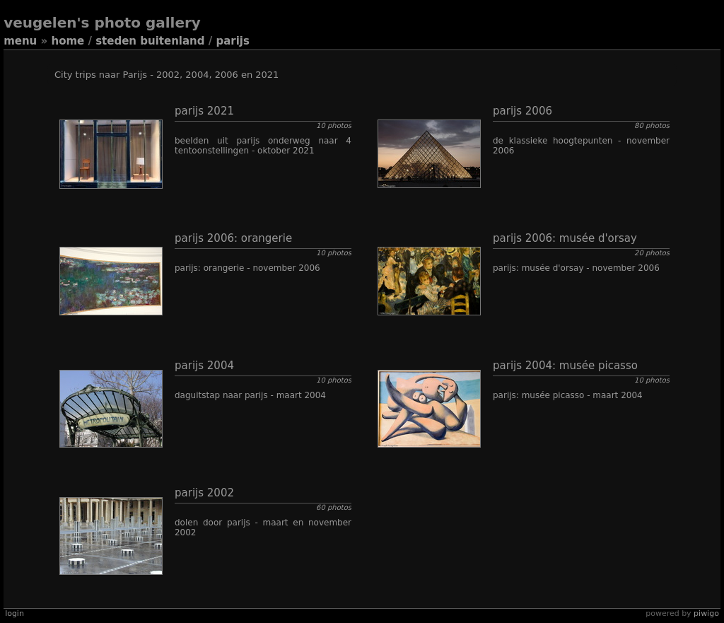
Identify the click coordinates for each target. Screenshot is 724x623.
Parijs (232, 41)
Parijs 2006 (522, 111)
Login (14, 613)
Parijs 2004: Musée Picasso (565, 365)
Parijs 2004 (204, 365)
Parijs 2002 (204, 493)
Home (67, 41)
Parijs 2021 (204, 111)
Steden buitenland (149, 41)
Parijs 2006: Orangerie (233, 238)
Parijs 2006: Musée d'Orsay (565, 238)
